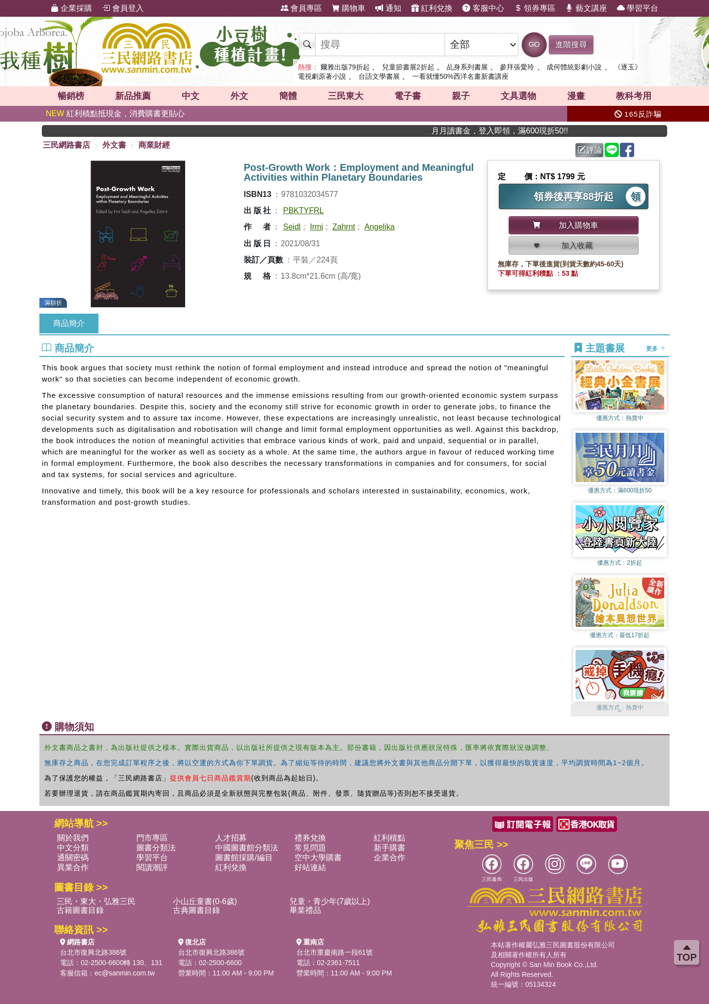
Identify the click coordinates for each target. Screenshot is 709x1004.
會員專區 (301, 8)
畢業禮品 (305, 910)
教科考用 (633, 96)
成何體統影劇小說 (574, 67)
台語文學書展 (379, 76)
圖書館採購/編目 (243, 857)
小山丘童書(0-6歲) (205, 901)
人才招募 (231, 838)
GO (534, 44)
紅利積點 (389, 838)
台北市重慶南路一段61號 (334, 952)
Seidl (292, 227)
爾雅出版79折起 (345, 67)
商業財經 (154, 145)
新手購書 (389, 847)
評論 (590, 150)
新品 (133, 96)
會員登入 (122, 8)
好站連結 (310, 867)
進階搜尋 (571, 44)
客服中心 (483, 8)
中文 (190, 96)
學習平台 (637, 8)
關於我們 (73, 838)
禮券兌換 (310, 838)
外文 (239, 96)
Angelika (379, 227)
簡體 (288, 96)
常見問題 (310, 847)
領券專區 (534, 8)
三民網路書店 (66, 145)
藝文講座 (586, 8)
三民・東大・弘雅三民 (96, 901)
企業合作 (389, 857)
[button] (620, 711)
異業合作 (73, 867)
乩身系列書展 (467, 67)
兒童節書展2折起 (408, 67)
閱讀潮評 (152, 867)
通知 (388, 8)
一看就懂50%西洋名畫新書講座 (460, 76)
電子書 (407, 96)
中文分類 (73, 847)
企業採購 (71, 8)
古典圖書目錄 (196, 910)
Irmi (316, 227)
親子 (461, 96)
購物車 (348, 8)
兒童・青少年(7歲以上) (330, 901)
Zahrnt (343, 227)
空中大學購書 (318, 857)
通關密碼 (73, 857)
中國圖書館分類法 (246, 847)
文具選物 (518, 96)
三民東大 (345, 96)
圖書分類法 (156, 847)
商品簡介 (69, 323)
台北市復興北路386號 (93, 952)
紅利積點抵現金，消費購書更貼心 (115, 113)
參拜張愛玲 (517, 67)
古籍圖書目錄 (80, 910)
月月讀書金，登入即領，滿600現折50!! (519, 131)
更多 (655, 348)
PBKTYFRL (303, 210)
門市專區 (152, 838)
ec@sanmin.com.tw (125, 973)
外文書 (114, 145)
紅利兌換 (431, 8)
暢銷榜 (71, 96)
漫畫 (576, 96)
